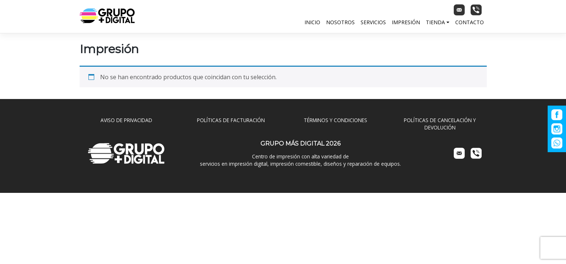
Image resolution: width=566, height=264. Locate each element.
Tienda (435, 22)
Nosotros (340, 22)
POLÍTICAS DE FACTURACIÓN (231, 120)
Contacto (469, 22)
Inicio (312, 22)
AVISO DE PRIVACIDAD (126, 120)
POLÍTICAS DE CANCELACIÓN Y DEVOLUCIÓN (440, 124)
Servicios (373, 22)
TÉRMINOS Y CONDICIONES (335, 120)
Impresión (406, 22)
